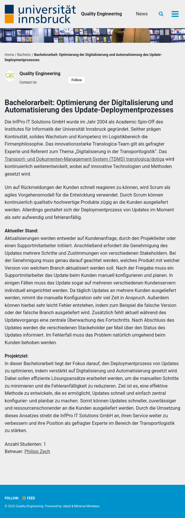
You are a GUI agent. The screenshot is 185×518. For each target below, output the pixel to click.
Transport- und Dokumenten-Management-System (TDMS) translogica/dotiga (84, 159)
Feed (28, 498)
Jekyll (66, 506)
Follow (76, 80)
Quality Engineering (101, 14)
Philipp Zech (37, 451)
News (142, 14)
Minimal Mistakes (87, 506)
